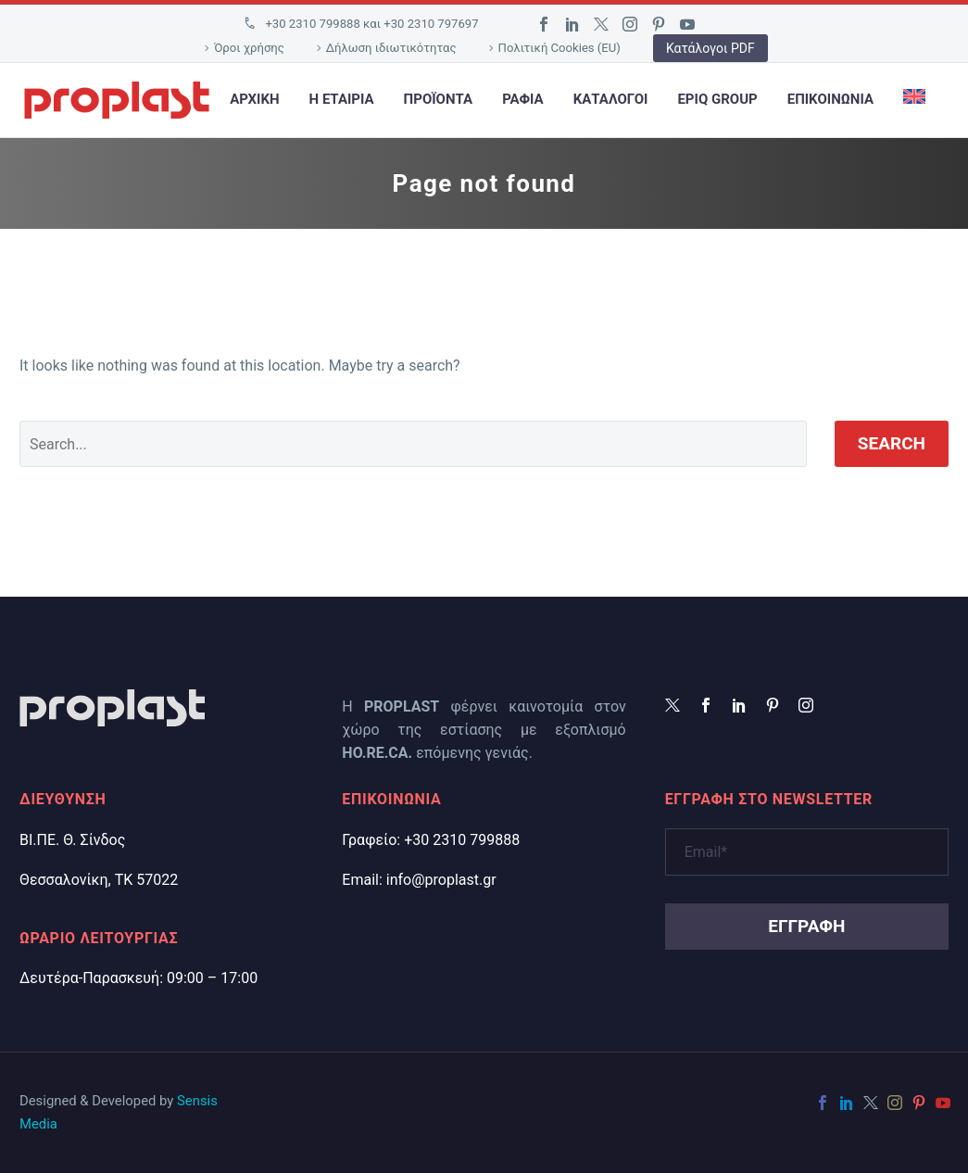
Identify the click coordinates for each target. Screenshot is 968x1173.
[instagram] (805, 705)
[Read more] (360, 24)
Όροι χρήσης (249, 48)
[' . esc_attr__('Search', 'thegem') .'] (413, 444)
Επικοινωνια (830, 99)
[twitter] (672, 705)
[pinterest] (772, 705)
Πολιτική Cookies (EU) (559, 48)
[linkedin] (739, 705)
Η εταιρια (341, 99)
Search (891, 443)
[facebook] (705, 705)
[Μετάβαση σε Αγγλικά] (914, 99)
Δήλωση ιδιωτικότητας (391, 48)
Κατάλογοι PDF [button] (710, 48)
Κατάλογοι (610, 99)
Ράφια (523, 99)
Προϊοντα (438, 99)
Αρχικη (254, 99)
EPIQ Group (717, 99)
